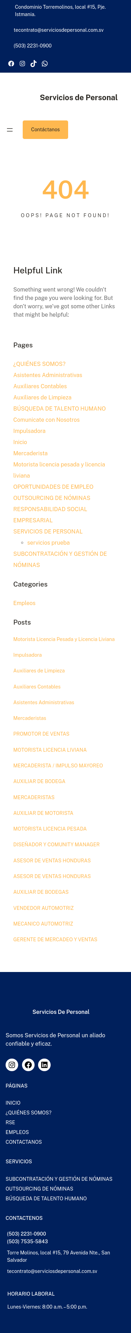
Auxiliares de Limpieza (42, 397)
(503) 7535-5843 (27, 1241)
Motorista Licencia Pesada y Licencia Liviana (64, 639)
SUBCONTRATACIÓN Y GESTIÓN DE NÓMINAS (59, 1179)
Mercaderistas (29, 718)
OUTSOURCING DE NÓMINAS (51, 498)
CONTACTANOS (24, 1142)
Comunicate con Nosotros (46, 420)
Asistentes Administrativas (47, 375)
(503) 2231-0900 (26, 1234)
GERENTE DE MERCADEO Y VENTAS (55, 939)
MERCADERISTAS (34, 797)
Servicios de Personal (79, 97)
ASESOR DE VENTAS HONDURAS (52, 860)
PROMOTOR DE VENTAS (41, 734)
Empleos (24, 603)
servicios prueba (48, 542)
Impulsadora (29, 431)
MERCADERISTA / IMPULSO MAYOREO (58, 765)
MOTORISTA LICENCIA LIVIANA (50, 750)
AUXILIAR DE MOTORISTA (43, 813)
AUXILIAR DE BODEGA (39, 781)
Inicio (20, 442)
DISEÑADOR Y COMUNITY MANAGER (56, 845)
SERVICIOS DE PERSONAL (48, 531)
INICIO (13, 1103)
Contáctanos (45, 129)
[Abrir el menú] (10, 130)
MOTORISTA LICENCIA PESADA (50, 829)
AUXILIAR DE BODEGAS (41, 892)
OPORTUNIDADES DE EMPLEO (53, 487)
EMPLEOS (17, 1132)
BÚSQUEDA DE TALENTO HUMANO (59, 408)
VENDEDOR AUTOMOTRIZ (43, 908)
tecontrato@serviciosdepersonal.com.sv (52, 1271)
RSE (10, 1122)
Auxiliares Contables (40, 386)
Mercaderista (30, 453)
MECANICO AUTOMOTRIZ (43, 924)
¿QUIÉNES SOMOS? (39, 364)
